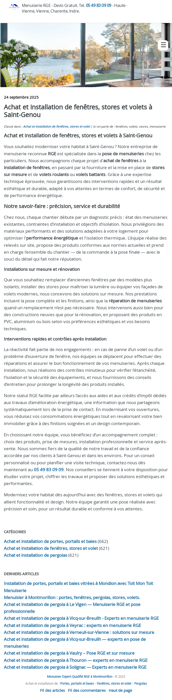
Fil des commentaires (87, 690)
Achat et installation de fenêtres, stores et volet (56, 126)
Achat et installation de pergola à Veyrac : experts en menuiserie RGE (72, 625)
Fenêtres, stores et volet (114, 683)
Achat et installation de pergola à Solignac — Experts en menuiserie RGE (75, 667)
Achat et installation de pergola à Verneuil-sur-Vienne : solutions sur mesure (79, 632)
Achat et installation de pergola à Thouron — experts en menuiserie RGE (75, 660)
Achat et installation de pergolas (35, 555)
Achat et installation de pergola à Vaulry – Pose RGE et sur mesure (69, 653)
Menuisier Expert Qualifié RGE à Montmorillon (79, 676)
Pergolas (140, 683)
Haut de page (120, 690)
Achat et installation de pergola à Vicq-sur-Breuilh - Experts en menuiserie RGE (81, 618)
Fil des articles (52, 690)
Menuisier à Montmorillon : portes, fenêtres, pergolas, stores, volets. (72, 597)
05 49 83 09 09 (98, 5)
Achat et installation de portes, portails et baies (50, 541)
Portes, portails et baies (77, 683)
